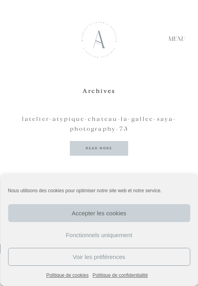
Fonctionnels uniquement (99, 235)
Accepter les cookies (99, 213)
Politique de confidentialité (120, 275)
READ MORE (99, 148)
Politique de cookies (67, 275)
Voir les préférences (99, 256)
